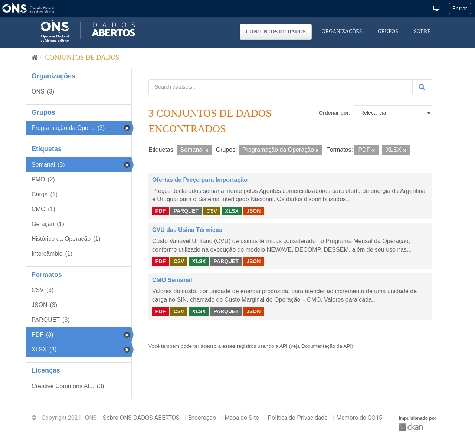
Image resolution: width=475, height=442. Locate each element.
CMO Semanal (172, 280)
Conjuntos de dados (276, 32)
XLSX (232, 211)
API (283, 346)
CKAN (411, 427)
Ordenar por (334, 113)
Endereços (202, 417)
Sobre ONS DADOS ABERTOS (141, 417)
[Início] (35, 57)
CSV (211, 211)
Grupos (388, 31)
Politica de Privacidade (298, 417)
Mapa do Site (242, 417)
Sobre (422, 31)
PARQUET (186, 211)
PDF (160, 211)
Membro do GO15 (359, 417)
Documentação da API (326, 346)
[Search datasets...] (280, 86)
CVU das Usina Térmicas (187, 230)
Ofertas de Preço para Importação (200, 180)
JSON (253, 211)
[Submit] (422, 86)
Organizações (342, 31)
